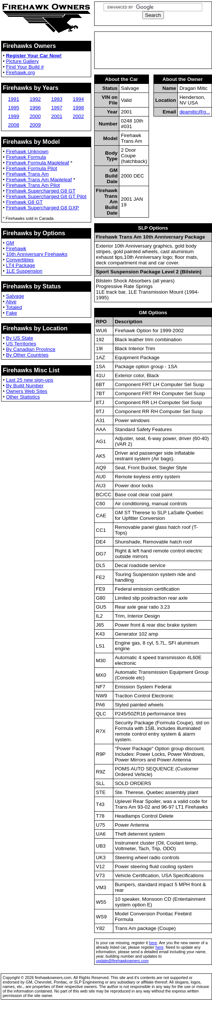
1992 (35, 99)
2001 (56, 116)
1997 (56, 107)
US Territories (21, 343)
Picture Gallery (22, 61)
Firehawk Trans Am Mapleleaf (39, 179)
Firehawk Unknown (27, 151)
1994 (78, 99)
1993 (56, 99)
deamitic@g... (194, 112)
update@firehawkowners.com (122, 960)
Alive (11, 301)
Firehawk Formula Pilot (31, 168)
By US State (19, 338)
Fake (11, 313)
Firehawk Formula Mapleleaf (37, 163)
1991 (13, 99)
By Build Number (25, 385)
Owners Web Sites (26, 391)
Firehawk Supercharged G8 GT (40, 191)
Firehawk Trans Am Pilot (33, 185)
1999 (13, 116)
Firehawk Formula (26, 157)
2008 (13, 125)
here (153, 942)
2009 (35, 125)
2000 (35, 116)
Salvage (15, 296)
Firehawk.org (20, 72)
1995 (13, 107)
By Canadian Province (31, 349)
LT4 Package (20, 265)
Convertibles (20, 260)
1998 (78, 107)
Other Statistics (23, 397)
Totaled (14, 307)
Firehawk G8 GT (24, 202)
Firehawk (16, 248)
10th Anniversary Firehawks (37, 254)
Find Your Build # (25, 67)
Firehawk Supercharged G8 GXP (42, 207)
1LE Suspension (24, 271)
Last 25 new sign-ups (29, 380)
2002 (78, 116)
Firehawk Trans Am (27, 174)
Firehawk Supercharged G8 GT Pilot (46, 196)
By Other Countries (27, 355)
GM (10, 243)
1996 (35, 107)
